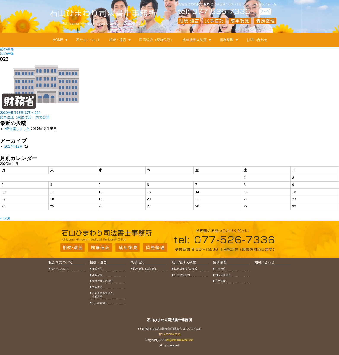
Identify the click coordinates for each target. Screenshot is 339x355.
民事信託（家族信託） (156, 40)
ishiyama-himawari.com (179, 340)
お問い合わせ (256, 40)
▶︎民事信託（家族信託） (145, 268)
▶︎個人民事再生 (222, 274)
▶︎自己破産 (219, 280)
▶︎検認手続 (96, 287)
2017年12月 (13, 146)
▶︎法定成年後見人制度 (185, 268)
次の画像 (7, 53)
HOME (60, 40)
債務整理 (229, 40)
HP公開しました (17, 129)
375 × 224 (32, 113)
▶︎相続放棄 (96, 274)
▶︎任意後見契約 (181, 274)
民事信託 (137, 262)
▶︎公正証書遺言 (99, 302)
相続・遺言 (120, 40)
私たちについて (88, 40)
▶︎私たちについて (58, 268)
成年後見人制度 (196, 40)
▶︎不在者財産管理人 (101, 293)
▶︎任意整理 (219, 268)
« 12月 (5, 218)
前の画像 (7, 49)
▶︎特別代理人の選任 (101, 280)
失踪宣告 (96, 296)
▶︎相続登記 (96, 268)
